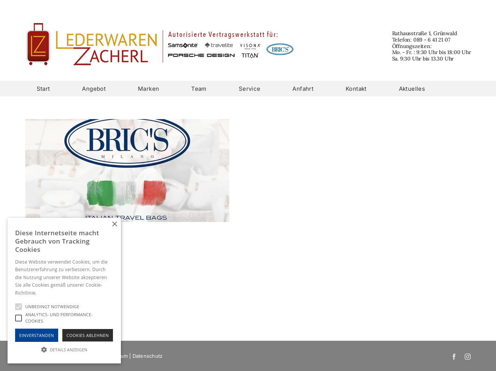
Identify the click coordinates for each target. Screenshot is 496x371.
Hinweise (47, 293)
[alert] (64, 290)
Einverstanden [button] (36, 335)
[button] (64, 350)
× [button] (114, 224)
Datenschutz (147, 356)
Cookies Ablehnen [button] (87, 335)
